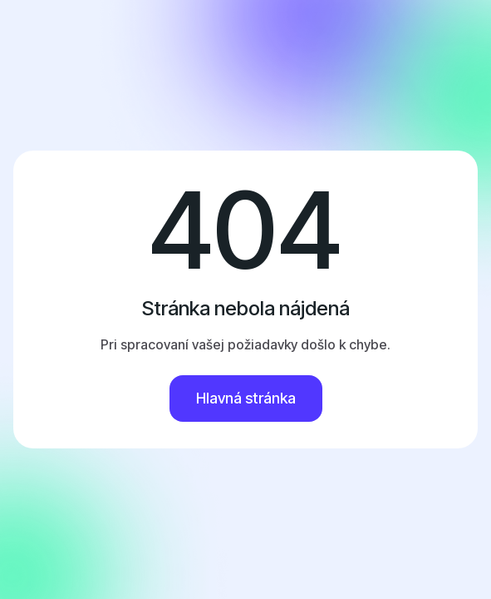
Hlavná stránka (246, 398)
